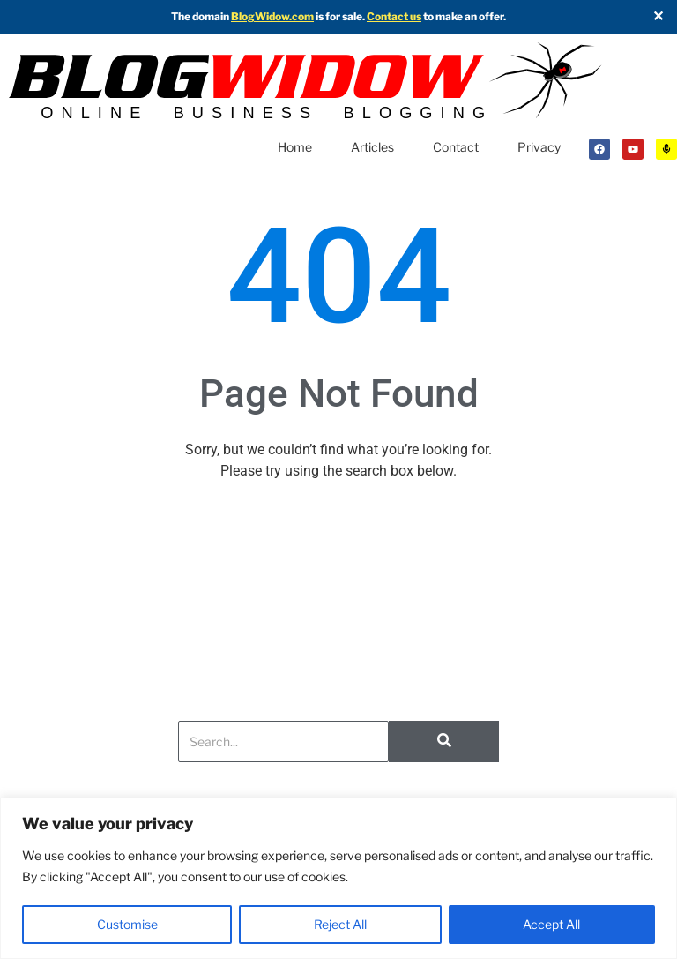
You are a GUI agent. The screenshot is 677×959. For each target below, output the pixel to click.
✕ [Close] (658, 16)
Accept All (551, 924)
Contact (456, 146)
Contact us (394, 16)
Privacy (539, 146)
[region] (338, 878)
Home (295, 146)
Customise (127, 924)
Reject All (340, 924)
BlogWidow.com (272, 16)
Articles (372, 146)
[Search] (283, 741)
